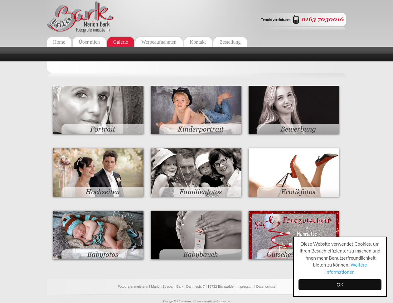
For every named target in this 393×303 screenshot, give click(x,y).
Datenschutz (265, 286)
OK (340, 284)
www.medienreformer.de (213, 301)
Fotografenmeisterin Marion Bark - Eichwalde (80, 16)
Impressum (244, 286)
